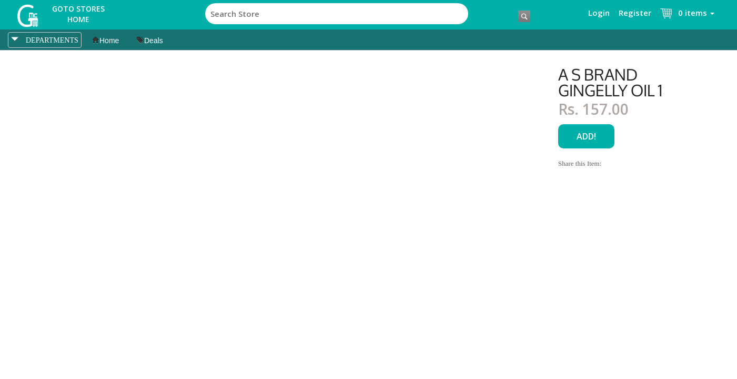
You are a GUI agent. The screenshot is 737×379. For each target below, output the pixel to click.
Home (105, 40)
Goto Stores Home (78, 14)
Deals (150, 40)
